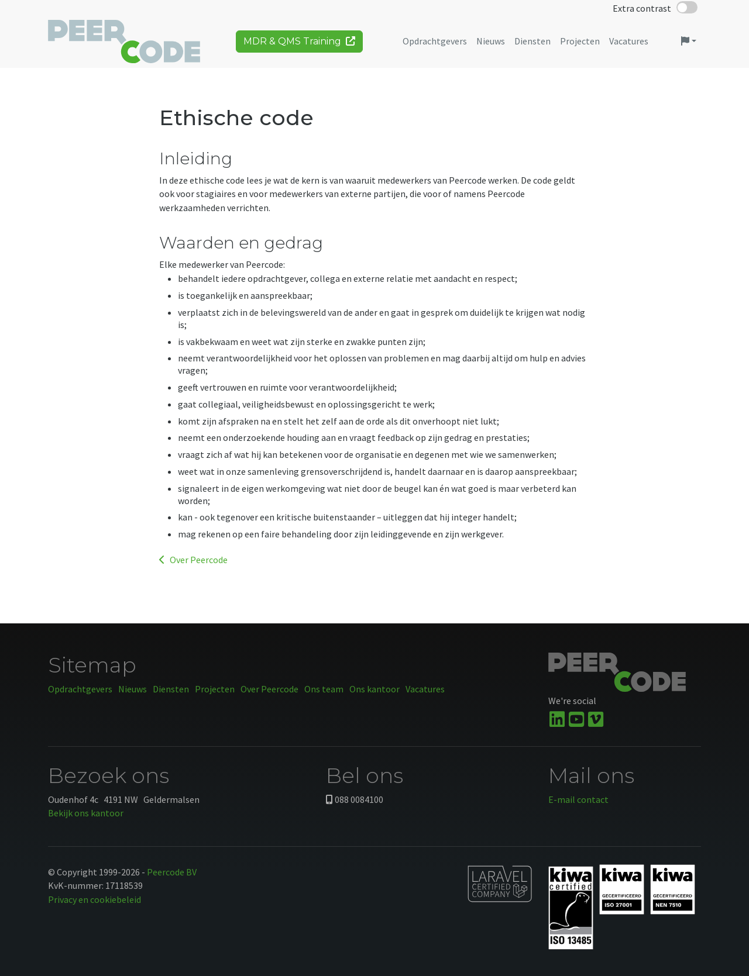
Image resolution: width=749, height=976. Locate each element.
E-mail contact (578, 799)
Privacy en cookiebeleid (94, 899)
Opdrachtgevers (80, 689)
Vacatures (425, 689)
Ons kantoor (374, 689)
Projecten (215, 689)
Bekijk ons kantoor (85, 813)
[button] (688, 45)
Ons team (323, 689)
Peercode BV (172, 872)
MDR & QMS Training (299, 45)
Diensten (171, 689)
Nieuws (132, 689)
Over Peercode (193, 559)
